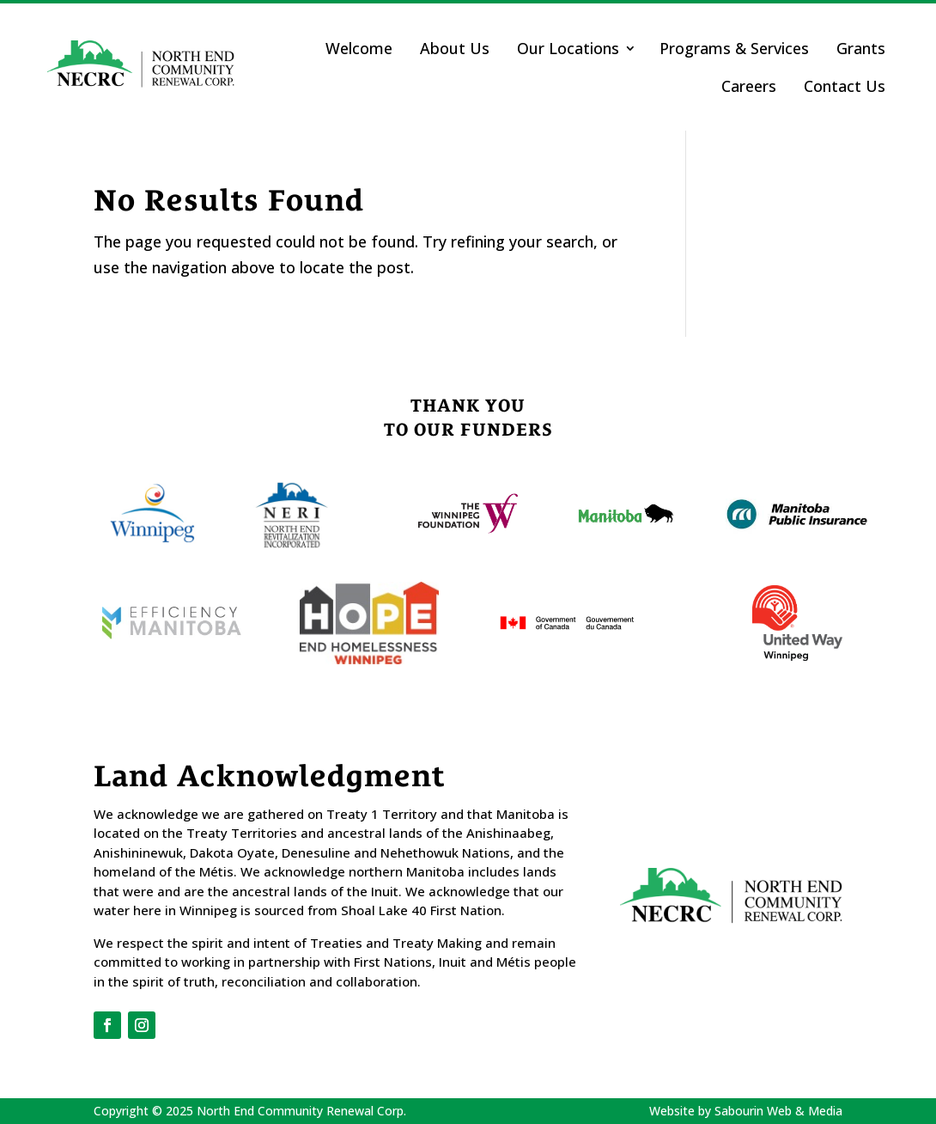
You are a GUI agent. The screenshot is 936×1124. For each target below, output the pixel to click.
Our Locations (568, 48)
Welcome (358, 48)
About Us (454, 48)
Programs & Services (734, 48)
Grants (860, 48)
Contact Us (844, 86)
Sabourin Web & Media (778, 1111)
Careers (748, 86)
